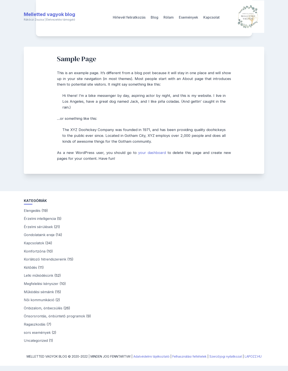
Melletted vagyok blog (49, 14)
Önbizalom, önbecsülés (43, 308)
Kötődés (30, 267)
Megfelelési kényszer (41, 283)
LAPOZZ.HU (253, 356)
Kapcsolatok (34, 243)
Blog (154, 17)
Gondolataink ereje (39, 235)
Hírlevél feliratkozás (129, 17)
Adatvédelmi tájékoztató (151, 356)
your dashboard (152, 152)
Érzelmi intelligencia (40, 218)
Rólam (168, 17)
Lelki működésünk (38, 275)
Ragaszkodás (34, 324)
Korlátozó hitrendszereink (45, 259)
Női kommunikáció (39, 300)
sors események (37, 332)
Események (188, 17)
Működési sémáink (39, 292)
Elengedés (32, 210)
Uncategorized (36, 340)
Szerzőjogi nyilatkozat (225, 356)
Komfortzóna (34, 251)
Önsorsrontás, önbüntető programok (54, 316)
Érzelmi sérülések (38, 227)
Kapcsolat (211, 17)
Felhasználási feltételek (189, 356)
